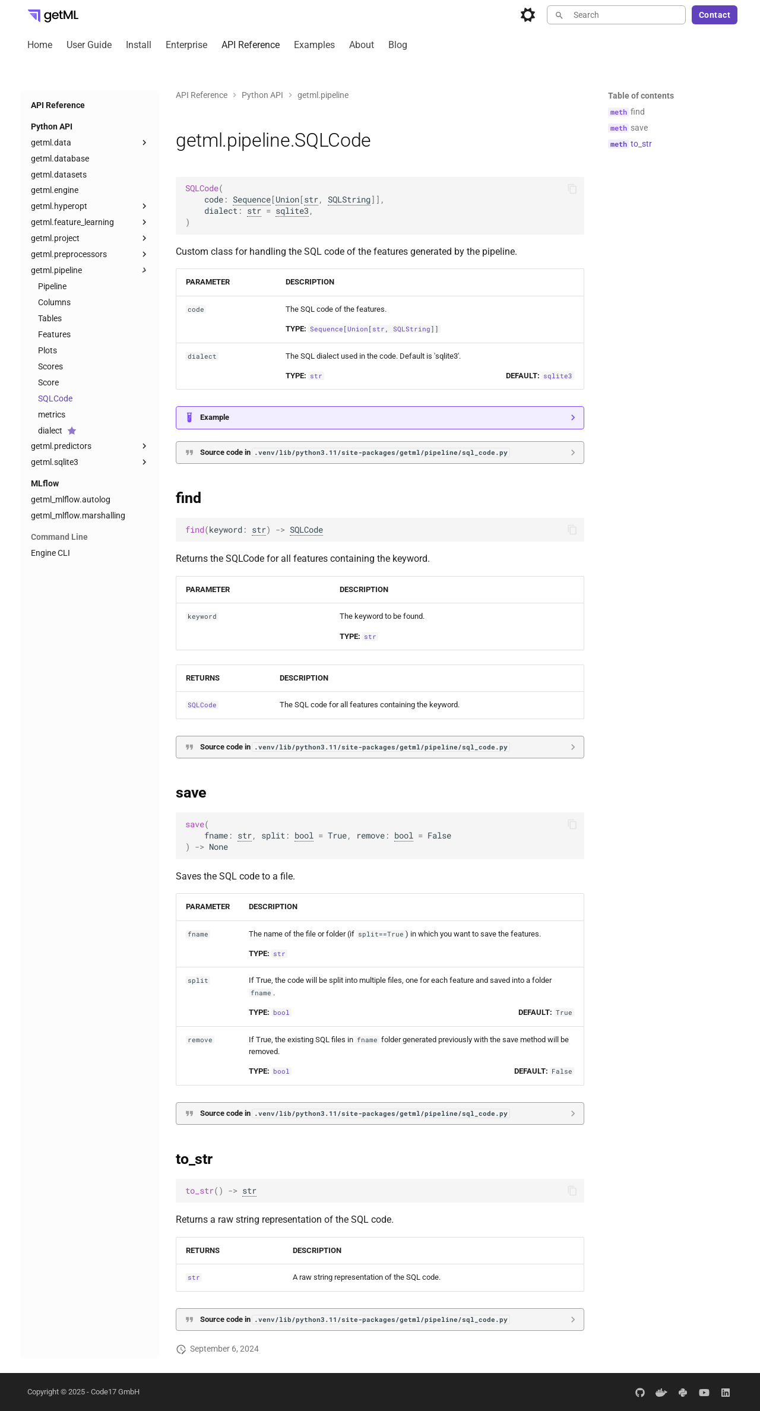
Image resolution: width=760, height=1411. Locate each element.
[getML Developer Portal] (53, 14)
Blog (397, 44)
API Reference (250, 44)
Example (214, 417)
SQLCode (306, 529)
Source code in (354, 452)
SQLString (349, 199)
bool (304, 835)
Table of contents (641, 95)
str (311, 199)
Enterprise (186, 44)
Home (39, 44)
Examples (314, 44)
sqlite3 (292, 210)
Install (138, 44)
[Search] (616, 15)
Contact (715, 15)
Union (287, 199)
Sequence (252, 199)
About (361, 44)
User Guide (89, 44)
